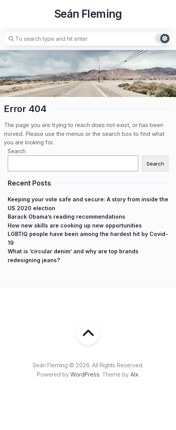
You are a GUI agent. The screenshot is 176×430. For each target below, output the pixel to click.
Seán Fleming (88, 13)
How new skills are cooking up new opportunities (75, 225)
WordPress (85, 374)
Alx (134, 374)
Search (17, 151)
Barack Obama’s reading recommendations (66, 216)
